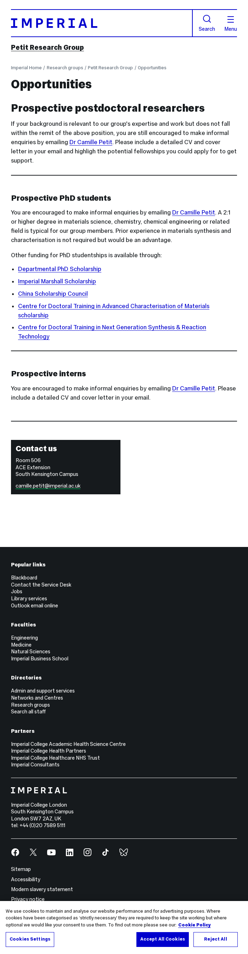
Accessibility (25, 879)
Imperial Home (26, 68)
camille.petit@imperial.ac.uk (48, 486)
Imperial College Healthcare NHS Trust (55, 758)
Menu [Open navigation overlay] (230, 24)
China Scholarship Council (53, 294)
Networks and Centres (37, 698)
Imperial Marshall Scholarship (57, 281)
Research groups (65, 68)
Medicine (21, 645)
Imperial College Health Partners (48, 751)
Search (207, 23)
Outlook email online (34, 605)
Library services (29, 598)
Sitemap (21, 869)
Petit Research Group (47, 47)
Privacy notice (28, 899)
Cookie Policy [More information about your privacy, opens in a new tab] (194, 925)
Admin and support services (43, 691)
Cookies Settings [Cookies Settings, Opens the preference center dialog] (30, 939)
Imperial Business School (39, 658)
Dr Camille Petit (90, 142)
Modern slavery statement (42, 889)
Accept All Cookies (162, 939)
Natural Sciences (30, 651)
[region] (124, 927)
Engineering (24, 638)
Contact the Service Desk (41, 585)
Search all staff (28, 711)
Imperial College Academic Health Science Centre (68, 744)
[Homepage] (102, 23)
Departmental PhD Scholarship (59, 269)
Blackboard (24, 578)
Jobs (16, 591)
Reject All (215, 939)
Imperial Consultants (35, 764)
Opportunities (152, 68)
